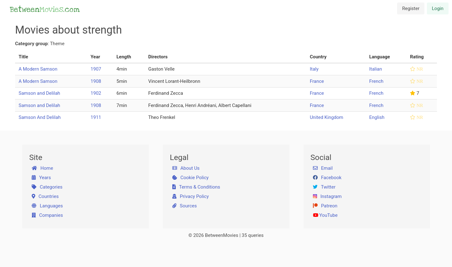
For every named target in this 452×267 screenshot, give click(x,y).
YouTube (325, 215)
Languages (47, 206)
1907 (96, 69)
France (317, 81)
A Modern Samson (38, 69)
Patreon (325, 206)
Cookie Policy (190, 177)
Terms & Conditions (196, 187)
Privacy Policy (190, 196)
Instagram (327, 196)
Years (41, 177)
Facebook (327, 177)
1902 (96, 93)
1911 (96, 117)
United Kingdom (326, 117)
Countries (45, 196)
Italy (314, 69)
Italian (375, 69)
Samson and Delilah (39, 93)
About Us (186, 168)
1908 (96, 81)
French (376, 81)
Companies (47, 215)
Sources (184, 206)
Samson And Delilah (40, 117)
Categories (47, 187)
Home (42, 168)
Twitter (324, 187)
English (377, 117)
